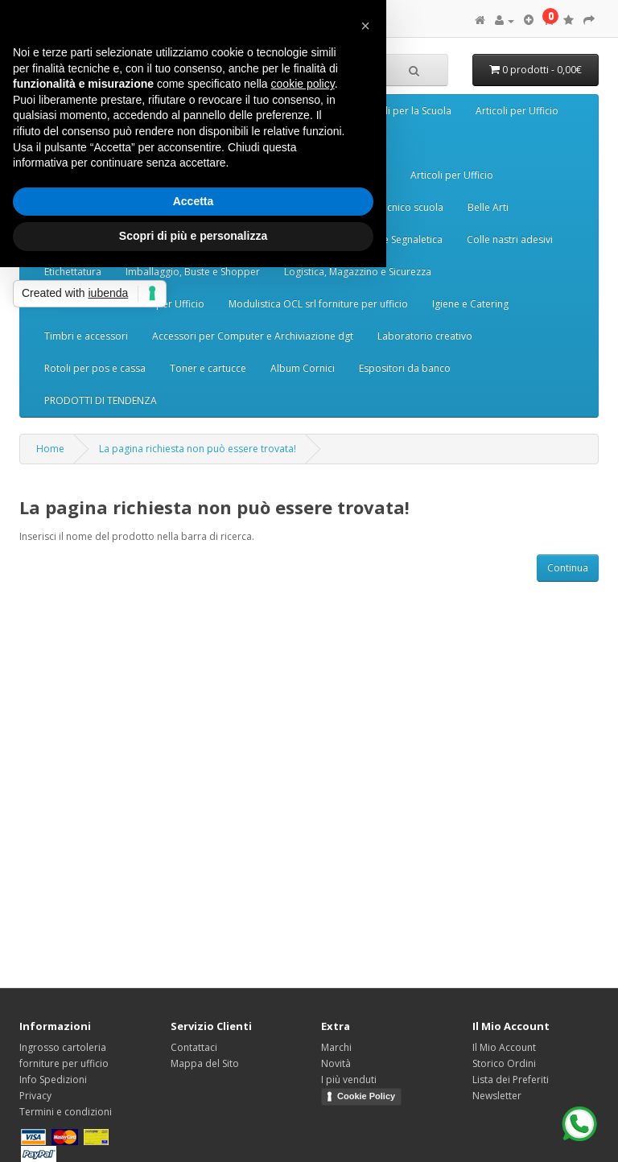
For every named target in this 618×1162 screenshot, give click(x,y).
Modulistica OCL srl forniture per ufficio (318, 304)
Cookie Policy (366, 1096)
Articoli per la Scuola (404, 110)
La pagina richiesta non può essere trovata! (197, 448)
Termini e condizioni (65, 1112)
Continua (567, 568)
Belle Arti (488, 207)
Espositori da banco (405, 368)
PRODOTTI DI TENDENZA (100, 400)
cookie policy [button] (303, 83)
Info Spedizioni (53, 1079)
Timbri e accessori (86, 336)
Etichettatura (72, 271)
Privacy (35, 1095)
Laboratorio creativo (424, 336)
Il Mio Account (504, 1047)
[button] (365, 26)
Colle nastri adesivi (510, 239)
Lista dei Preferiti (510, 1079)
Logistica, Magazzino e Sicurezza (357, 271)
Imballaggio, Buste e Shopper (193, 271)
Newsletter (496, 1095)
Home (50, 448)
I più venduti (349, 1079)
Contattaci (194, 1047)
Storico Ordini (504, 1063)
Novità (336, 1063)
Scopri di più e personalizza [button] (193, 235)
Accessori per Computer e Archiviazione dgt (252, 336)
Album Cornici (302, 368)
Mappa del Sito (205, 1063)
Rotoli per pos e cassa (95, 368)
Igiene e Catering (470, 304)
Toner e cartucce (208, 368)
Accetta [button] (193, 201)
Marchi (336, 1047)
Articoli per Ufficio (517, 110)
